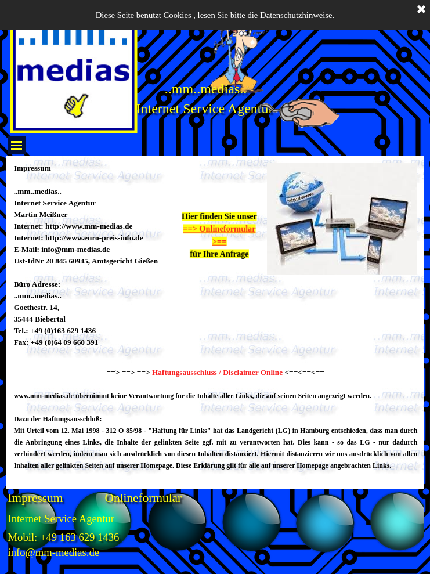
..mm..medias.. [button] (206, 88)
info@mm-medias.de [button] (54, 552)
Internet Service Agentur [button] (204, 108)
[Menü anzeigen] (17, 145)
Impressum (35, 498)
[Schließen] (421, 10)
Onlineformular (143, 498)
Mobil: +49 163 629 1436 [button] (64, 537)
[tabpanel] (93, 261)
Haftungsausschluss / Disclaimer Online (217, 372)
